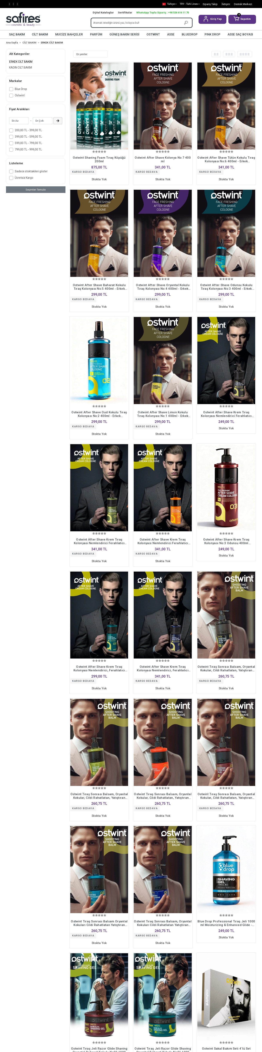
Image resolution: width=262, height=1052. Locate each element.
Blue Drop (21, 89)
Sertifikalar (125, 12)
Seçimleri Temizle (36, 189)
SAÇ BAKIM (17, 34)
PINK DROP (212, 34)
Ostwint (20, 95)
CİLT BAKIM (40, 34)
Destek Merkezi (243, 4)
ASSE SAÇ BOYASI (240, 34)
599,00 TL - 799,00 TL (28, 143)
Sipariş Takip (210, 4)
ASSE (171, 34)
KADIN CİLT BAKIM (20, 67)
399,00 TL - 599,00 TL (28, 136)
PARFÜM (96, 34)
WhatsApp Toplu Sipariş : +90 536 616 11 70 (162, 12)
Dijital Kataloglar (103, 12)
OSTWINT (153, 34)
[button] (212, 19)
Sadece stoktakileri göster (31, 171)
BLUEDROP (190, 34)
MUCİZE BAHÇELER (69, 34)
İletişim (226, 4)
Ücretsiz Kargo (24, 177)
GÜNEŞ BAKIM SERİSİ (124, 34)
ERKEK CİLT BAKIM (20, 61)
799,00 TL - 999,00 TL (28, 149)
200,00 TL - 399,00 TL (28, 130)
